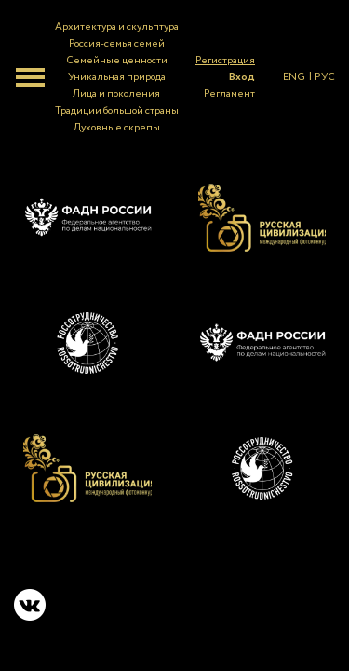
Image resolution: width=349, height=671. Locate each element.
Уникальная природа (117, 77)
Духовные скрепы (117, 127)
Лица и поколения (116, 94)
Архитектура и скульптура (117, 27)
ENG (294, 77)
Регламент (229, 94)
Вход (242, 77)
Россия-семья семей (117, 43)
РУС (325, 77)
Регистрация (225, 60)
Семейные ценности (117, 60)
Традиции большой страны (117, 110)
